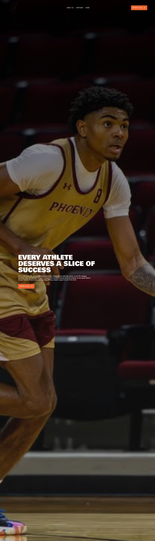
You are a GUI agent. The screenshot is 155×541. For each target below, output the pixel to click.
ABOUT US (70, 8)
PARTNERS (79, 8)
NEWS (88, 8)
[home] (16, 7)
